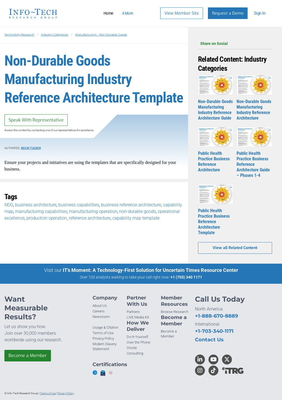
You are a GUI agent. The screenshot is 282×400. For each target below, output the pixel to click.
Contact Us (209, 340)
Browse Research (174, 312)
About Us (100, 306)
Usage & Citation (105, 327)
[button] (262, 13)
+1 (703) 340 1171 (186, 277)
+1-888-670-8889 (216, 316)
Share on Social (235, 43)
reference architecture (89, 218)
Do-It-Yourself (137, 337)
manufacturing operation (93, 211)
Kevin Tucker (31, 148)
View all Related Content (235, 247)
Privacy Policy (103, 338)
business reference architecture (131, 204)
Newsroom (101, 317)
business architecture (35, 204)
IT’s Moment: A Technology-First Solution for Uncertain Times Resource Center (150, 270)
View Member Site (181, 13)
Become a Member (28, 355)
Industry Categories (54, 34)
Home (108, 13)
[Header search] (149, 13)
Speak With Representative (36, 120)
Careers (99, 311)
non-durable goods (137, 211)
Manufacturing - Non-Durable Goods (101, 34)
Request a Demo (227, 13)
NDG (8, 204)
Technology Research (19, 34)
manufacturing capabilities (41, 211)
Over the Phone (138, 342)
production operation (46, 218)
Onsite (132, 348)
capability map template (135, 218)
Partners (133, 312)
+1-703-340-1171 (214, 331)
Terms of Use (103, 333)
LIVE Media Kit (138, 317)
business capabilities (78, 204)
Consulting (135, 353)
